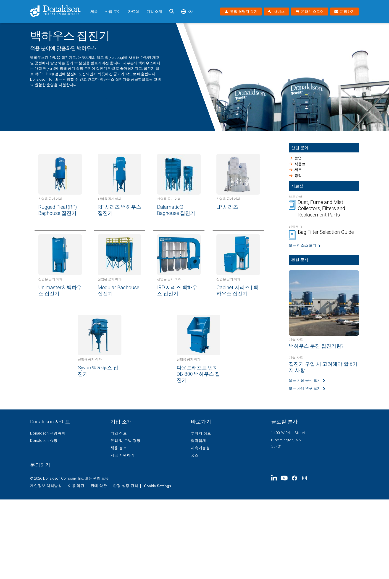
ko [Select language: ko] (186, 11)
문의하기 (40, 465)
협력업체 (198, 441)
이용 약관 (76, 486)
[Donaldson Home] (58, 11)
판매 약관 (99, 486)
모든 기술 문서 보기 (305, 380)
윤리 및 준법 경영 (125, 441)
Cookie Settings (157, 486)
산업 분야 (113, 11)
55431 (276, 446)
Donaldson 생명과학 (47, 433)
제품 (94, 11)
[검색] (172, 11)
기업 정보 (118, 433)
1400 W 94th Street (288, 433)
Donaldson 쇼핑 (44, 441)
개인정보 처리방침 (46, 486)
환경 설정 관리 (125, 486)
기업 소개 (154, 11)
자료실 (133, 11)
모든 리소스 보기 (302, 245)
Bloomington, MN (286, 440)
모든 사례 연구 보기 (305, 388)
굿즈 (195, 455)
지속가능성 (200, 448)
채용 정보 (118, 448)
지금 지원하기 (122, 455)
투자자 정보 (201, 433)
